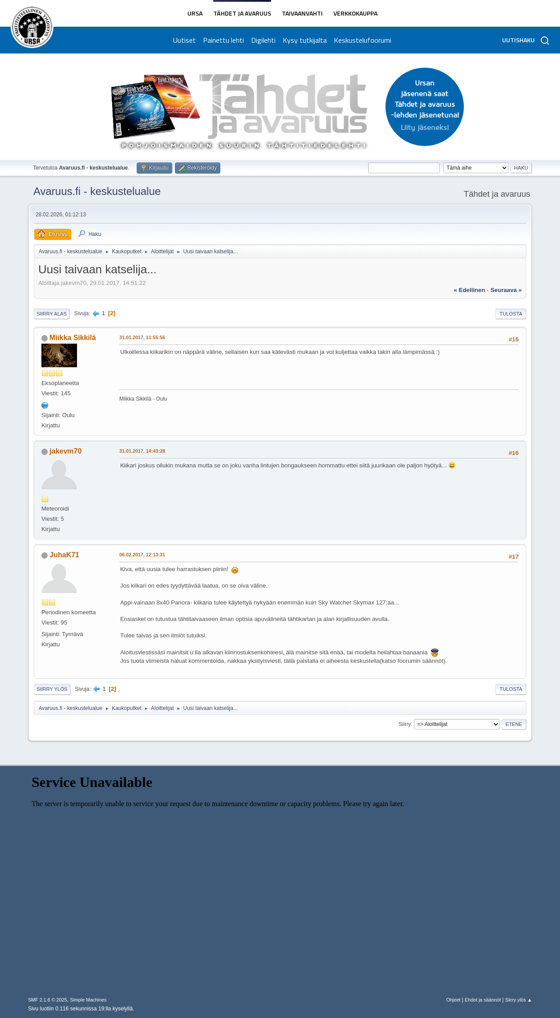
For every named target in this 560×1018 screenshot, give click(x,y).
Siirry (405, 724)
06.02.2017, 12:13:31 (142, 554)
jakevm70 (65, 451)
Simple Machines (88, 999)
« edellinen (469, 290)
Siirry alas (52, 313)
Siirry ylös (52, 689)
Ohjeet (453, 999)
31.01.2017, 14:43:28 (142, 451)
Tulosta (510, 313)
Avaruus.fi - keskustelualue (97, 191)
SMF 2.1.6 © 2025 (47, 999)
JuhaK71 (64, 555)
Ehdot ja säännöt (483, 999)
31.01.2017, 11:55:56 (142, 337)
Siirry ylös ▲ (518, 999)
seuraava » (506, 290)
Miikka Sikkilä (72, 337)
